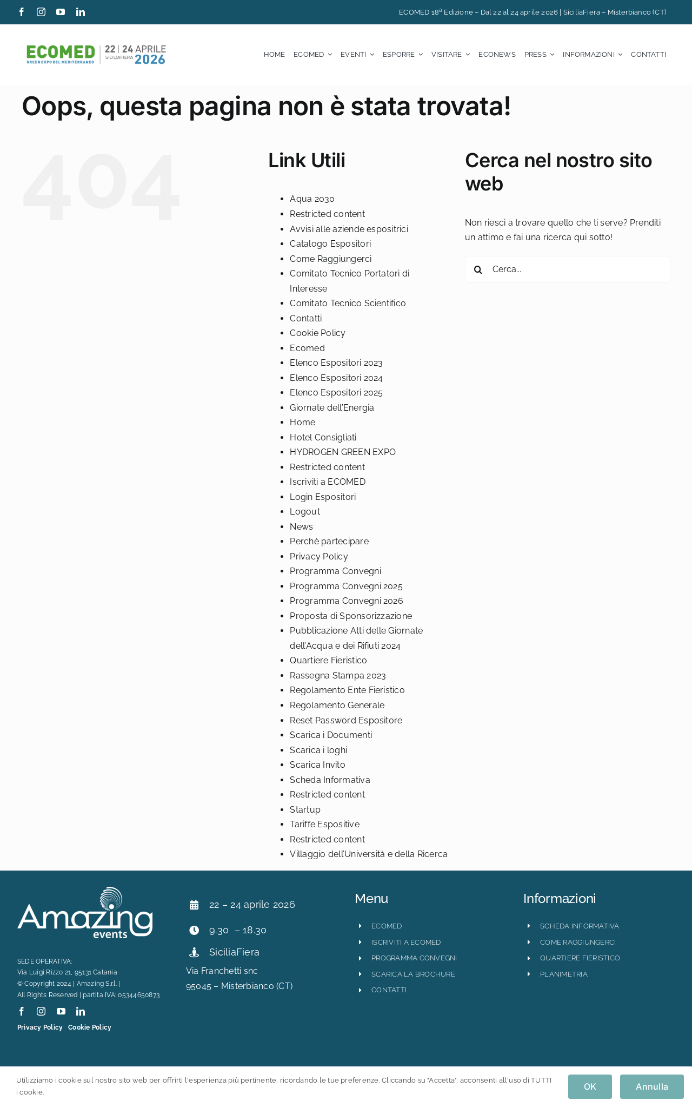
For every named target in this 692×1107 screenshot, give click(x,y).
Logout (305, 511)
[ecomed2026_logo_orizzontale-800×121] (96, 47)
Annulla (652, 1086)
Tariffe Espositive (324, 824)
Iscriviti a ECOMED (327, 482)
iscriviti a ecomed (406, 942)
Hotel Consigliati (323, 437)
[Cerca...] (567, 269)
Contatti (306, 318)
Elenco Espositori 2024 (336, 378)
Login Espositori (323, 497)
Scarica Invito (317, 765)
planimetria (564, 974)
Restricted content (327, 214)
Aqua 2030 (312, 199)
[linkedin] (80, 12)
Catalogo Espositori (330, 244)
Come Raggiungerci (330, 259)
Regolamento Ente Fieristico (347, 690)
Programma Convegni (335, 571)
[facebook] (21, 12)
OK (590, 1086)
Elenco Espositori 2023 (336, 363)
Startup (305, 810)
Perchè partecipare (329, 541)
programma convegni (414, 958)
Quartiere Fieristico (328, 660)
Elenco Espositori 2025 (336, 392)
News (301, 527)
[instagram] (41, 12)
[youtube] (60, 12)
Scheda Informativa (330, 780)
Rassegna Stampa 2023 (338, 675)
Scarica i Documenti (331, 735)
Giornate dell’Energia (332, 408)
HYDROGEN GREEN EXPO (343, 452)
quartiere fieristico (580, 958)
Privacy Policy (319, 556)
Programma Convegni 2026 (346, 601)
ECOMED (386, 926)
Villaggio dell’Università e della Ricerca (369, 854)
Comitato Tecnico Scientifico (348, 303)
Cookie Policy (317, 333)
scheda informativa (579, 926)
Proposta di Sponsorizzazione (351, 616)
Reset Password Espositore (346, 720)
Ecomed (307, 348)
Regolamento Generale (337, 705)
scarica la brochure (413, 974)
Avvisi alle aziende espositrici (349, 229)
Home (302, 422)
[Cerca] (478, 269)
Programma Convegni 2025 (346, 586)
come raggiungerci (578, 942)
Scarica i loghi (318, 750)
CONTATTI (389, 990)
